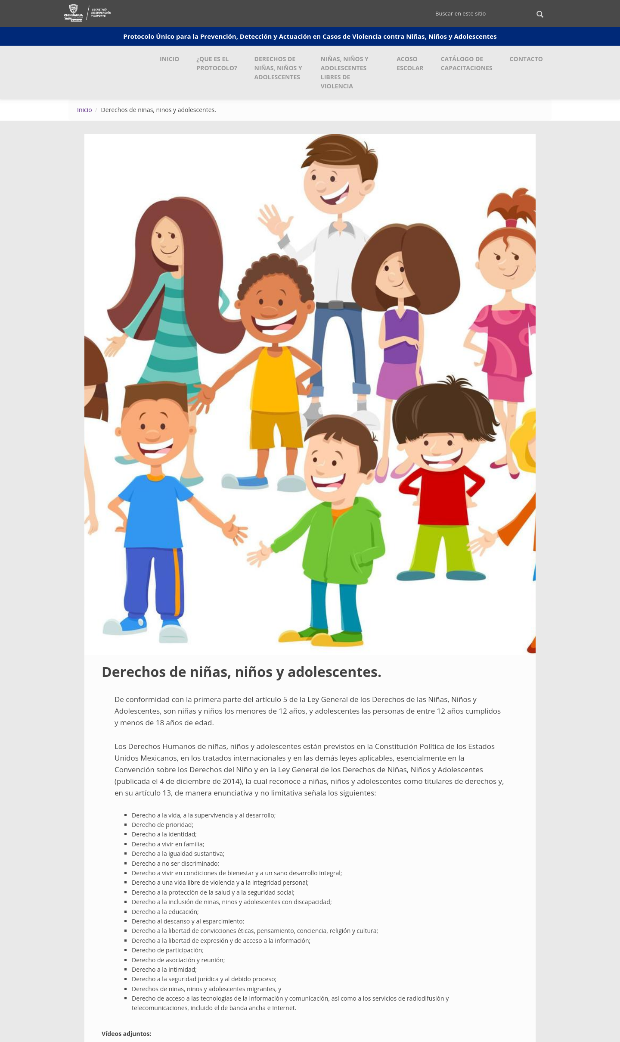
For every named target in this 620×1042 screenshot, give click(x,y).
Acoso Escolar (410, 63)
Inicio (169, 59)
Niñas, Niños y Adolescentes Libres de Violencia (345, 72)
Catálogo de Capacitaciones (467, 63)
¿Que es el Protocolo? (216, 63)
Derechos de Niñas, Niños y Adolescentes (278, 68)
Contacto (526, 59)
